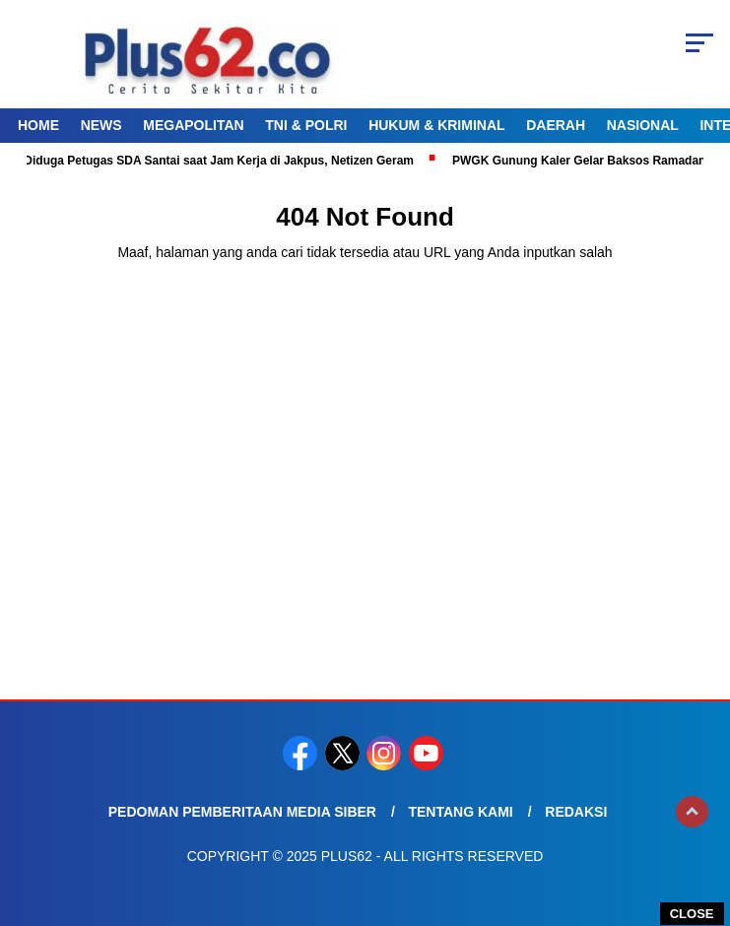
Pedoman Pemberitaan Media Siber (242, 812)
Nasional (643, 125)
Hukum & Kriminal (436, 125)
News (101, 125)
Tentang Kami (460, 812)
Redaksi (576, 812)
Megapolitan (193, 125)
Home (38, 125)
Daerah (555, 125)
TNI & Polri (306, 125)
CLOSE (692, 913)
